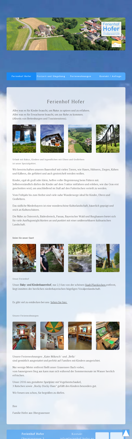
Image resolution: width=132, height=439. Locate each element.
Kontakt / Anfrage (110, 76)
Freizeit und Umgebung (51, 78)
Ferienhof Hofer (21, 76)
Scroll (126, 433)
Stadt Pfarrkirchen (95, 284)
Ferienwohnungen (81, 76)
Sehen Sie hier (59, 302)
